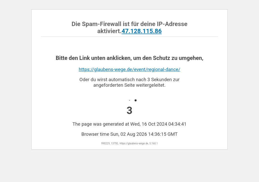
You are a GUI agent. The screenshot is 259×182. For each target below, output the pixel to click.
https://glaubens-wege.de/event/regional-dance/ (129, 69)
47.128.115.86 (142, 31)
